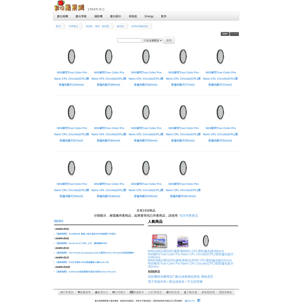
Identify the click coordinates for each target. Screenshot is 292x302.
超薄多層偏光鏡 (139, 26)
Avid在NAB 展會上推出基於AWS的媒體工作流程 (92, 234)
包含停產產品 (188, 215)
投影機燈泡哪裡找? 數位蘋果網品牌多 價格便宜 (180, 276)
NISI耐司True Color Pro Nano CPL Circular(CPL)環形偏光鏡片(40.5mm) (183, 190)
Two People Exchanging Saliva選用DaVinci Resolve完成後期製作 (101, 253)
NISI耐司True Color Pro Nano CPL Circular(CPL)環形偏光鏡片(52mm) (220, 134)
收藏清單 (84, 292)
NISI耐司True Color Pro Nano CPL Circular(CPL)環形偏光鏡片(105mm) (71, 78)
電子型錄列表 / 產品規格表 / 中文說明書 (175, 281)
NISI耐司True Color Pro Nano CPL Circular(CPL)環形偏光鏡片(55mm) (183, 134)
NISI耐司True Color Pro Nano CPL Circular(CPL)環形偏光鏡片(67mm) (71, 134)
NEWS (58, 221)
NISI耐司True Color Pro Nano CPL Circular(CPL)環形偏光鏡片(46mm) (108, 190)
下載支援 (190, 292)
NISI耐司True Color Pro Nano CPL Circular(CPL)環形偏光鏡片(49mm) (71, 190)
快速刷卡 (137, 292)
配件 (58, 26)
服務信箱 (190, 301)
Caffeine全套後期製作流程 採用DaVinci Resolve (92, 272)
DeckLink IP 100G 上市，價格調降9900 (88, 243)
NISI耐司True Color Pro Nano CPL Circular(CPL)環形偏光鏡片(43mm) (146, 190)
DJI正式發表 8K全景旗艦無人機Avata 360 (89, 262)
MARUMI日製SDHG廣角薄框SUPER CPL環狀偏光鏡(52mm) (190, 260)
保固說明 (208, 292)
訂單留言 (155, 292)
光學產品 (73, 26)
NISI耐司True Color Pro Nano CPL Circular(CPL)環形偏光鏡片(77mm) (183, 78)
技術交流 (173, 292)
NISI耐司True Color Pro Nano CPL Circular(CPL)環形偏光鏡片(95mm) (108, 78)
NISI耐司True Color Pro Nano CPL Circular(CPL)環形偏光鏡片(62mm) (108, 134)
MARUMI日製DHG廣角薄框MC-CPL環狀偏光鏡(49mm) (186, 251)
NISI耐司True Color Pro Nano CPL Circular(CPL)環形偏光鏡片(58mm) (146, 134)
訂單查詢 (66, 292)
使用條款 (225, 292)
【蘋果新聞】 (61, 234)
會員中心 (101, 292)
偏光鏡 (120, 26)
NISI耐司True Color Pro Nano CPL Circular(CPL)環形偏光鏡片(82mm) (146, 78)
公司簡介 (119, 292)
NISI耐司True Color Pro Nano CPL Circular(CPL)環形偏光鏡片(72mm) (220, 78)
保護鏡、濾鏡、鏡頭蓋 (97, 26)
